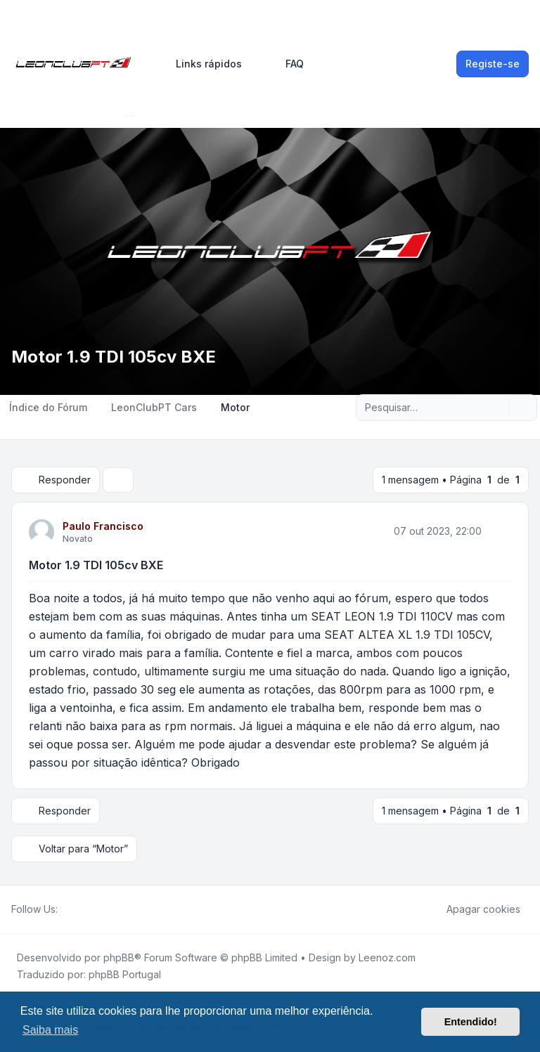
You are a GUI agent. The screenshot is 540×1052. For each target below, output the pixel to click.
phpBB (118, 957)
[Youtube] (88, 909)
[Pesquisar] (497, 408)
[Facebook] (66, 909)
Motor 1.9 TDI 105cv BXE (96, 565)
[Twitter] (77, 909)
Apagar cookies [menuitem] (474, 909)
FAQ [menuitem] (285, 64)
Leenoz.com (387, 957)
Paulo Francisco (103, 526)
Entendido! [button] (470, 1021)
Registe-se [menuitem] (492, 64)
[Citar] (499, 531)
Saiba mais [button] (50, 1030)
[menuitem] (202, 64)
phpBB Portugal (125, 974)
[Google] (100, 909)
